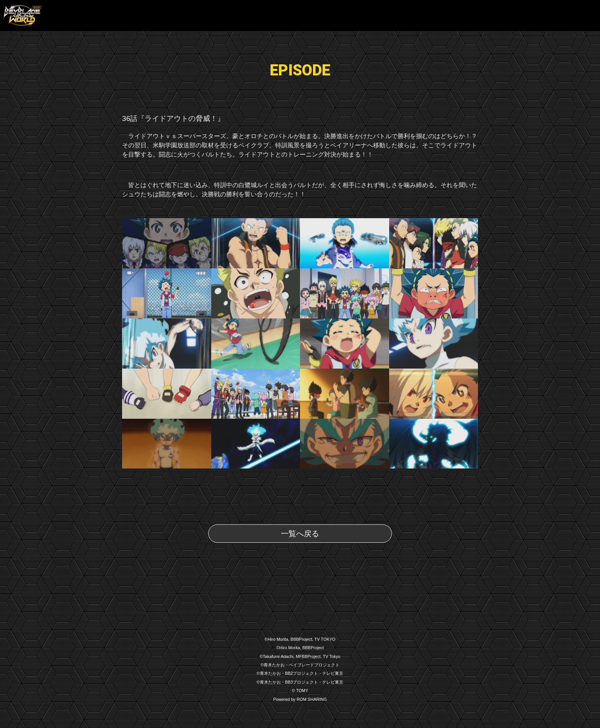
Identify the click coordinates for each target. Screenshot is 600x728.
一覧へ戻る (300, 533)
